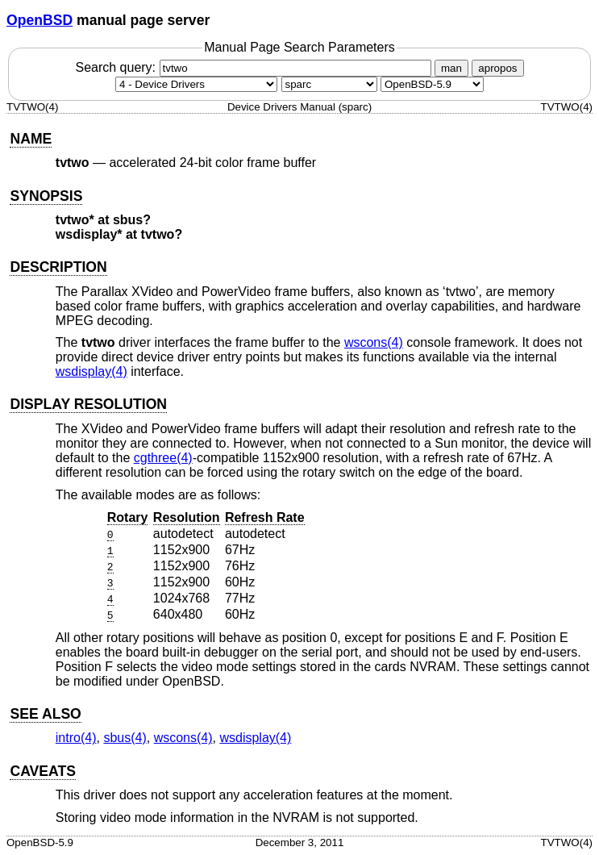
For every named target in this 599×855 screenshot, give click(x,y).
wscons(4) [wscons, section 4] (373, 342)
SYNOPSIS (46, 196)
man (451, 68)
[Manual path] (432, 84)
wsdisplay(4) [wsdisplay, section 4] (91, 371)
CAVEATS (42, 771)
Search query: (255, 67)
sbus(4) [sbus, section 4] (124, 737)
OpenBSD (39, 20)
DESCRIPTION (58, 267)
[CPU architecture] (329, 84)
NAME (31, 139)
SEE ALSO (45, 714)
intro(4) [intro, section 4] (76, 737)
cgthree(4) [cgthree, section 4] (163, 458)
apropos (497, 68)
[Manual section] (196, 84)
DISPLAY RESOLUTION (88, 404)
